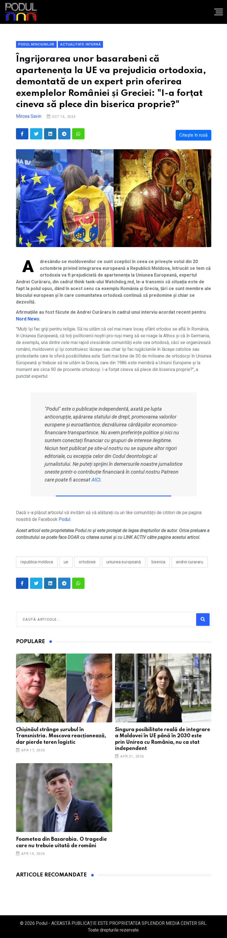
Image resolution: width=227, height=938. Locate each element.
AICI (95, 480)
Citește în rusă (193, 135)
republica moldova (36, 562)
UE (66, 562)
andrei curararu (189, 562)
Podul (64, 519)
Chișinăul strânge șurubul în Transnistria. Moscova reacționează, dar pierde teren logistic (61, 736)
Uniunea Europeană (123, 562)
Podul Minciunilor (36, 44)
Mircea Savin (28, 116)
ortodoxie (87, 562)
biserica (158, 562)
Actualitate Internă (80, 44)
